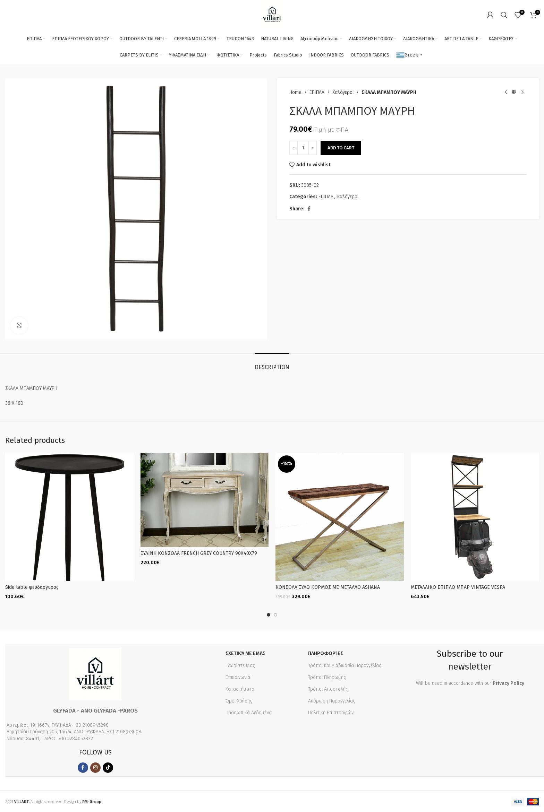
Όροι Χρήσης (239, 701)
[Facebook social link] (309, 209)
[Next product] (522, 92)
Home (295, 92)
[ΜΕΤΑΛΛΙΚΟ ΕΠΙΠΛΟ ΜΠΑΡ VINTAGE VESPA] (475, 517)
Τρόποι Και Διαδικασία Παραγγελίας (344, 665)
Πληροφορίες (325, 653)
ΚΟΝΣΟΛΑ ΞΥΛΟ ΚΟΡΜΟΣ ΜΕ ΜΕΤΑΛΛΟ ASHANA (327, 587)
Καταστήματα (240, 688)
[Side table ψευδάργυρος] (69, 517)
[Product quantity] (303, 148)
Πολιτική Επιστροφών (331, 712)
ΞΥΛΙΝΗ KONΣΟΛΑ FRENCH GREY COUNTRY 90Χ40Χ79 (199, 553)
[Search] (504, 15)
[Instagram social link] (95, 767)
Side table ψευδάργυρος (32, 587)
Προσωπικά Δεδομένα (249, 712)
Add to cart (341, 147)
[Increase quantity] (312, 148)
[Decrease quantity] (293, 148)
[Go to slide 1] (268, 614)
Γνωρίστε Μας (240, 665)
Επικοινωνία (238, 677)
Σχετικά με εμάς (245, 653)
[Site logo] (272, 14)
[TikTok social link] (108, 767)
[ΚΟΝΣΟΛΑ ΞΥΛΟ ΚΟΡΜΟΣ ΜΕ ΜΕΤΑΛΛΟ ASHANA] (339, 517)
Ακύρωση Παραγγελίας (331, 701)
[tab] (272, 363)
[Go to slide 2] (275, 614)
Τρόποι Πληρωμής (327, 677)
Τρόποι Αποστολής (328, 688)
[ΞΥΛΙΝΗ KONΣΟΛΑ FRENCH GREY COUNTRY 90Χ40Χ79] (205, 500)
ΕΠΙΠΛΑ (316, 92)
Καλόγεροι (343, 92)
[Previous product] (506, 92)
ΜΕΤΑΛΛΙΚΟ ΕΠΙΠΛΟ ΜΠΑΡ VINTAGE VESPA (458, 587)
